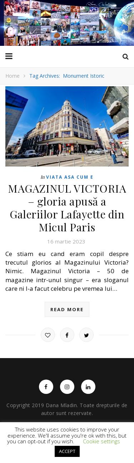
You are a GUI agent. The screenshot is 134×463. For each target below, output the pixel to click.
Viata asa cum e (70, 177)
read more (67, 309)
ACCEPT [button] (67, 451)
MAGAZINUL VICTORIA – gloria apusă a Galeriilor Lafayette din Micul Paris (67, 207)
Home (12, 75)
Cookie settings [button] (101, 441)
